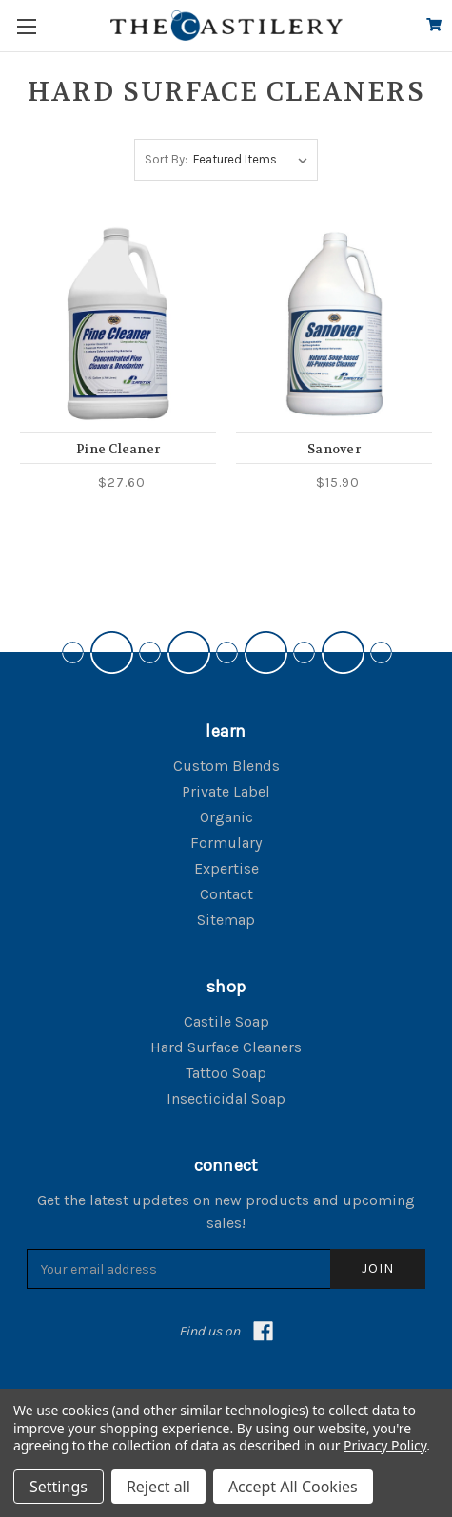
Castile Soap (226, 1021)
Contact (226, 894)
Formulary (226, 843)
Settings (58, 1486)
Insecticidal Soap (226, 1098)
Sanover (334, 449)
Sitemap (226, 920)
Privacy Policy (385, 1445)
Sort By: (166, 159)
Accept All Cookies (293, 1486)
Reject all (158, 1486)
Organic (226, 817)
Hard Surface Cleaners (226, 1047)
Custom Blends (226, 766)
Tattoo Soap (226, 1073)
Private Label (226, 791)
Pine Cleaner (118, 449)
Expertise (226, 868)
